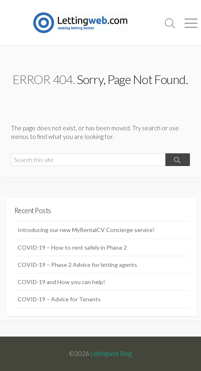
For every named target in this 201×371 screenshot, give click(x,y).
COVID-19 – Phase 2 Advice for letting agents (77, 264)
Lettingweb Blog (111, 353)
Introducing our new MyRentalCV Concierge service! (86, 229)
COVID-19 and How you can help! (61, 281)
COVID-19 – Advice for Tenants (59, 299)
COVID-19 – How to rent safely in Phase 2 (72, 247)
